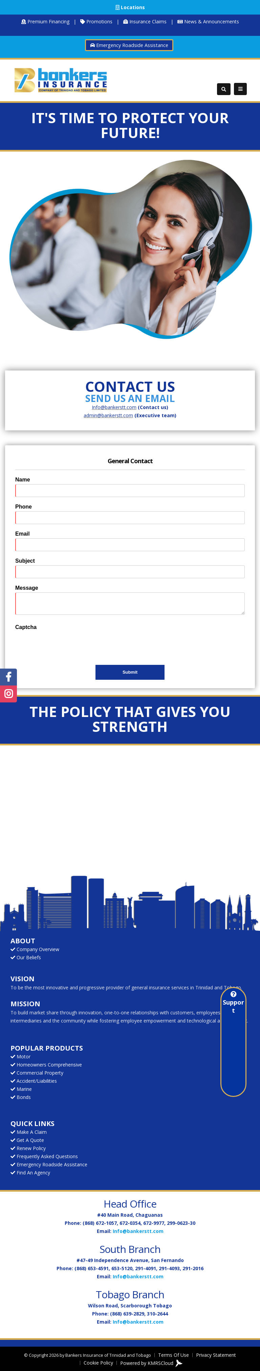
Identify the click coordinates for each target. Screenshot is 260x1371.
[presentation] (66, 645)
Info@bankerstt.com (138, 1231)
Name (22, 479)
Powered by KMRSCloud (151, 1363)
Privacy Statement (216, 1355)
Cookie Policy (98, 1362)
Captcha (26, 627)
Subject (25, 561)
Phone (23, 507)
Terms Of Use (173, 1355)
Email (22, 534)
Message (26, 588)
